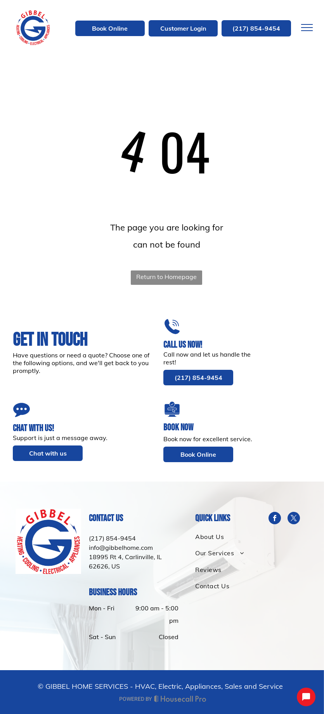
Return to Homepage (166, 277)
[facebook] (275, 519)
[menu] (307, 27)
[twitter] (294, 519)
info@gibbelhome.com (121, 547)
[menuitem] (224, 537)
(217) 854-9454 (112, 538)
